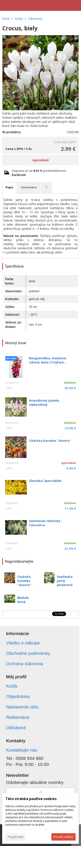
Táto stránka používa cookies (31, 798)
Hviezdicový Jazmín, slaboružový (44, 402)
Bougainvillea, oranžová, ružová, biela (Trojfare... (48, 360)
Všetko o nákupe (23, 642)
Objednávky (18, 696)
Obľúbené (16, 727)
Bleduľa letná (23, 600)
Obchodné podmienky (28, 653)
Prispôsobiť (15, 837)
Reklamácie (18, 717)
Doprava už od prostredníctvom (39, 173)
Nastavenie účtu (22, 706)
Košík (11, 685)
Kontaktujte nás (21, 749)
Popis (9, 187)
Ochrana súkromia (24, 663)
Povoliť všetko (63, 837)
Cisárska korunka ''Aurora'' (50, 441)
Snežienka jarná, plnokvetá (65, 581)
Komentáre (29, 187)
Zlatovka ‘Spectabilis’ (45, 481)
